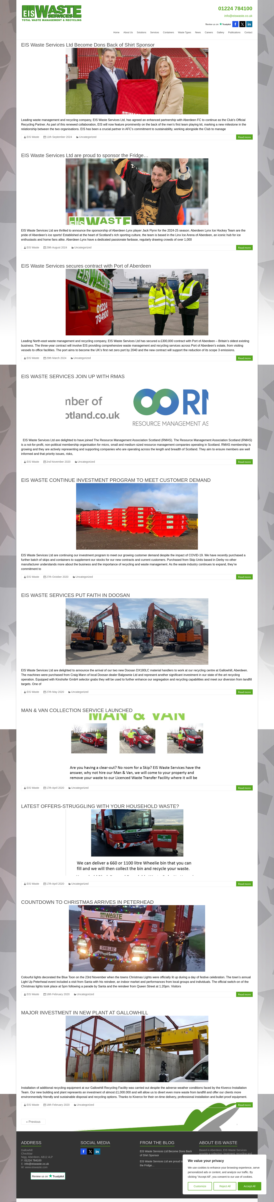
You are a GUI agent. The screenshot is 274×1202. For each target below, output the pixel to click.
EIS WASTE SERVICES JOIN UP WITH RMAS (73, 376)
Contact (248, 32)
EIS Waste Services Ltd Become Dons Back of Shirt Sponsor (88, 45)
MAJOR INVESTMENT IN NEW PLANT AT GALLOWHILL (84, 1012)
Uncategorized (87, 136)
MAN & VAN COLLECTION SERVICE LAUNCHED (77, 710)
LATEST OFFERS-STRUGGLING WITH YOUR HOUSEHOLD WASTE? (100, 806)
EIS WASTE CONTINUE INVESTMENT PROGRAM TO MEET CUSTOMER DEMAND (116, 480)
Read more (244, 137)
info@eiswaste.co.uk (238, 15)
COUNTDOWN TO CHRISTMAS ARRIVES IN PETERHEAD (87, 902)
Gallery (220, 32)
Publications (234, 32)
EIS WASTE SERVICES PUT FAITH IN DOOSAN (75, 595)
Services (154, 32)
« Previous (33, 1121)
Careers (209, 32)
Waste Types (184, 32)
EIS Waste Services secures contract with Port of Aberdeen (86, 266)
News (198, 32)
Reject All (224, 1186)
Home (116, 32)
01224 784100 (32, 1160)
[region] (224, 1174)
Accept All (249, 1186)
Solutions (141, 32)
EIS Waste (33, 136)
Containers (168, 32)
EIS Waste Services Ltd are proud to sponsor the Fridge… (85, 155)
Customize (200, 1186)
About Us (128, 32)
